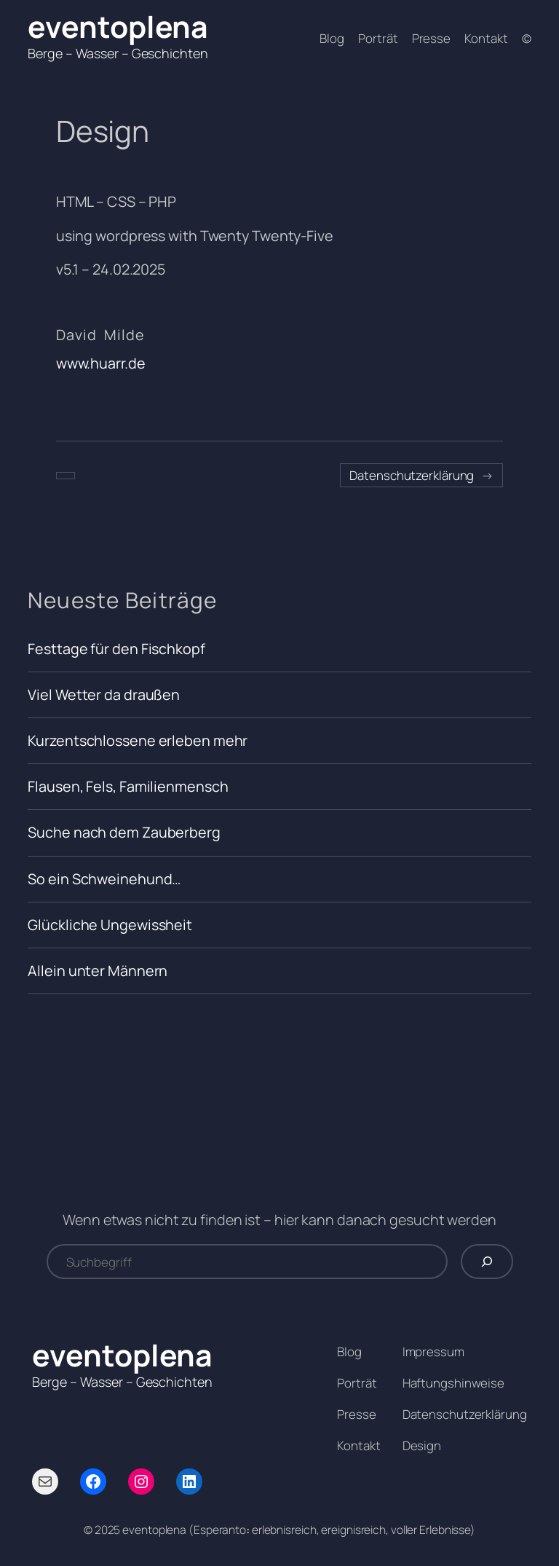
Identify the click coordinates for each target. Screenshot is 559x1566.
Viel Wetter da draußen (104, 695)
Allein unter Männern (97, 971)
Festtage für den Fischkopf (116, 649)
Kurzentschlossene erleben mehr (137, 741)
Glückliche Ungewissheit (110, 925)
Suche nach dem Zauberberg (124, 833)
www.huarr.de (101, 363)
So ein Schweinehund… (104, 879)
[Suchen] (487, 1261)
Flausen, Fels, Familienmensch (128, 787)
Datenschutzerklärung (411, 475)
